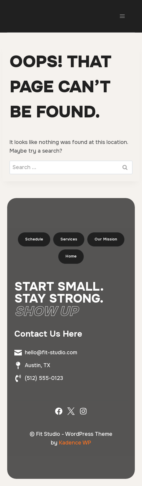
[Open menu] (122, 16)
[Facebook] (58, 411)
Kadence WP (75, 442)
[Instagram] (83, 411)
